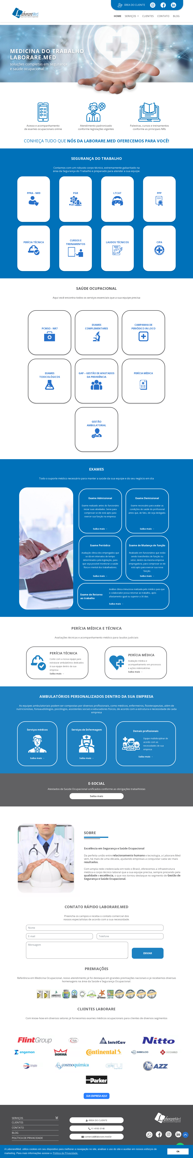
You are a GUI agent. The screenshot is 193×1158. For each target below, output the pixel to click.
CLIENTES (148, 16)
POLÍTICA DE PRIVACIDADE (27, 1138)
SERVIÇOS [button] (131, 16)
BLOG (176, 16)
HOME (117, 16)
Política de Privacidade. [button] (65, 1153)
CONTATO (163, 16)
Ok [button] (178, 1151)
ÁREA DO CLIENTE (131, 5)
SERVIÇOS (17, 1118)
